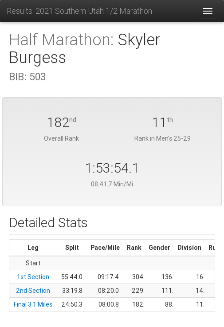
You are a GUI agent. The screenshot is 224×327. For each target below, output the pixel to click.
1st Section (33, 277)
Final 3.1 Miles (33, 304)
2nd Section (33, 291)
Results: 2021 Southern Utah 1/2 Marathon (79, 11)
